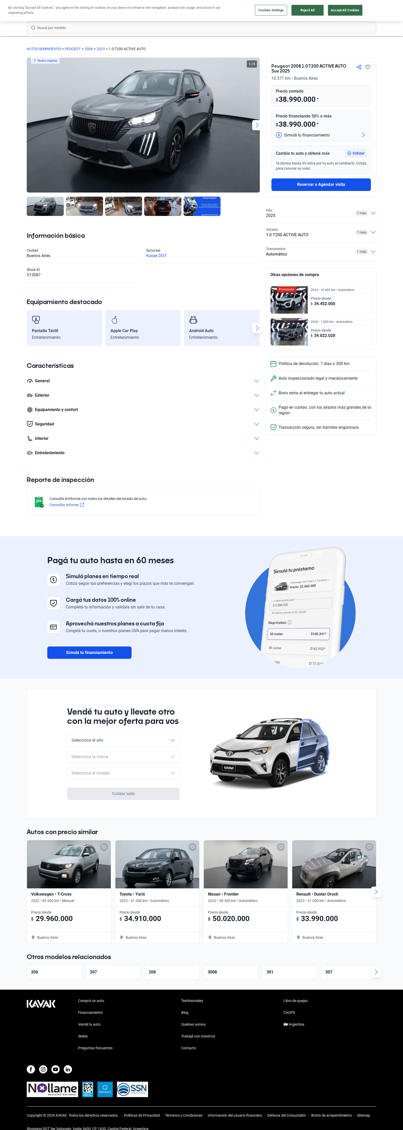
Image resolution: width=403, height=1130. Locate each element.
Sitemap (363, 1115)
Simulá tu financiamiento (89, 652)
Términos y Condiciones (184, 1115)
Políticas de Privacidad (142, 1115)
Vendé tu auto (89, 1024)
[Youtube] (55, 1069)
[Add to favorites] (104, 847)
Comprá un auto (91, 1001)
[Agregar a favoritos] (368, 67)
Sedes (83, 1036)
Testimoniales (192, 1001)
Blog (184, 1012)
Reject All (307, 10)
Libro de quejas (295, 1001)
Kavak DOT (156, 255)
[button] (356, 153)
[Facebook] (31, 1069)
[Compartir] (359, 67)
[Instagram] (43, 1069)
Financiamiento (90, 1012)
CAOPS (289, 1012)
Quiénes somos (193, 1024)
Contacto (188, 1048)
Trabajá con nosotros (198, 1036)
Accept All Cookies (345, 10)
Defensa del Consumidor (286, 1115)
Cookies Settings (271, 10)
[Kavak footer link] (41, 1025)
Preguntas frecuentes (95, 1048)
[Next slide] (257, 125)
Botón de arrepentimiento (331, 1115)
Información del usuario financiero (235, 1115)
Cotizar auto (123, 793)
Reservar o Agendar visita (321, 184)
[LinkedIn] (68, 1069)
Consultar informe (67, 505)
